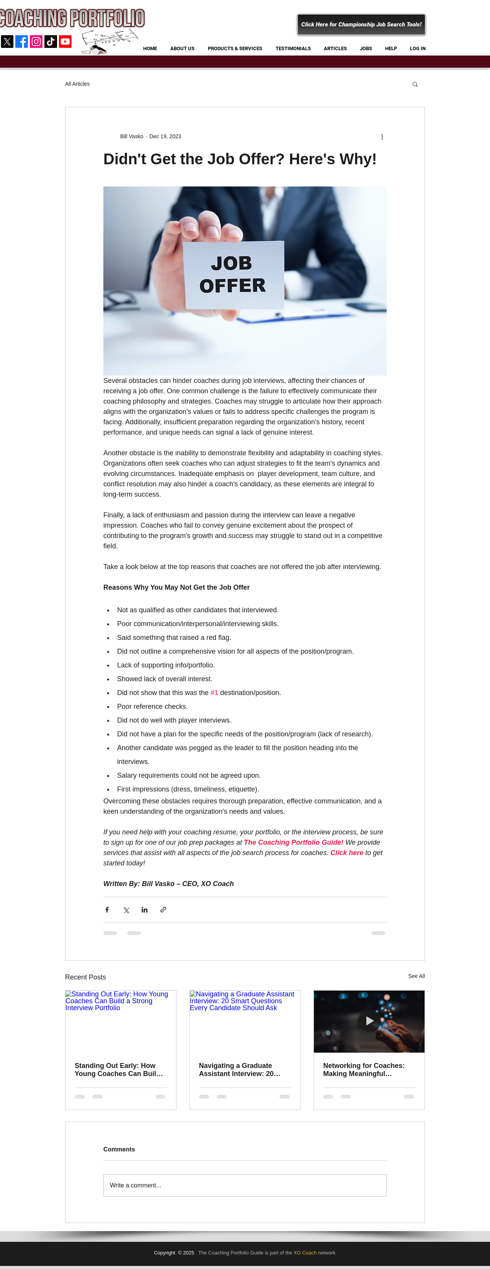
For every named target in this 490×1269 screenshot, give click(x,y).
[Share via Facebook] (107, 909)
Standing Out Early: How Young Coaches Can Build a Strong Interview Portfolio (120, 1070)
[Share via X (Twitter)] (125, 909)
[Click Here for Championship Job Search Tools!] (361, 24)
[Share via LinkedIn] (144, 909)
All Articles (77, 84)
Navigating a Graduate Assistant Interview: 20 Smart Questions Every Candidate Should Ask (237, 1070)
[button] (415, 84)
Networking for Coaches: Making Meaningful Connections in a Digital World (364, 1070)
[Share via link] (163, 909)
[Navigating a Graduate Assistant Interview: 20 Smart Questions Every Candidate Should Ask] (245, 1022)
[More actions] (382, 136)
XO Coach (305, 1253)
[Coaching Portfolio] (50, 41)
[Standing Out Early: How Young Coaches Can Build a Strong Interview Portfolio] (120, 1022)
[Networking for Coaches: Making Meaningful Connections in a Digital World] (369, 1022)
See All (416, 976)
